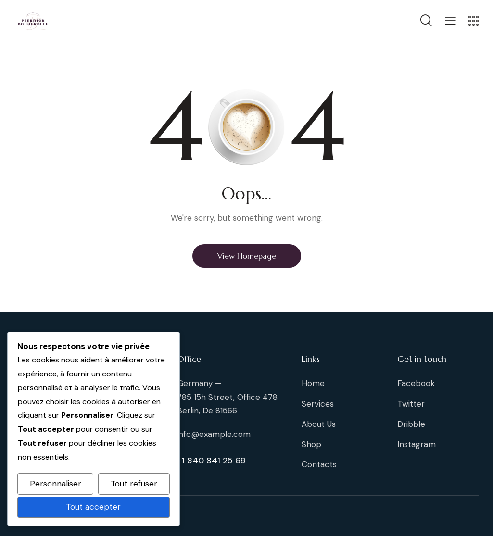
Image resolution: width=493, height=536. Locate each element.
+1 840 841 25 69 (211, 460)
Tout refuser (134, 483)
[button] (450, 20)
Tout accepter (93, 506)
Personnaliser (55, 483)
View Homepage (246, 256)
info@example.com (214, 434)
